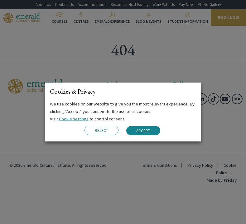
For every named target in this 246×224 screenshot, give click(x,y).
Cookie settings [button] (74, 119)
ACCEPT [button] (143, 130)
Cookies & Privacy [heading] (73, 91)
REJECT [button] (101, 130)
